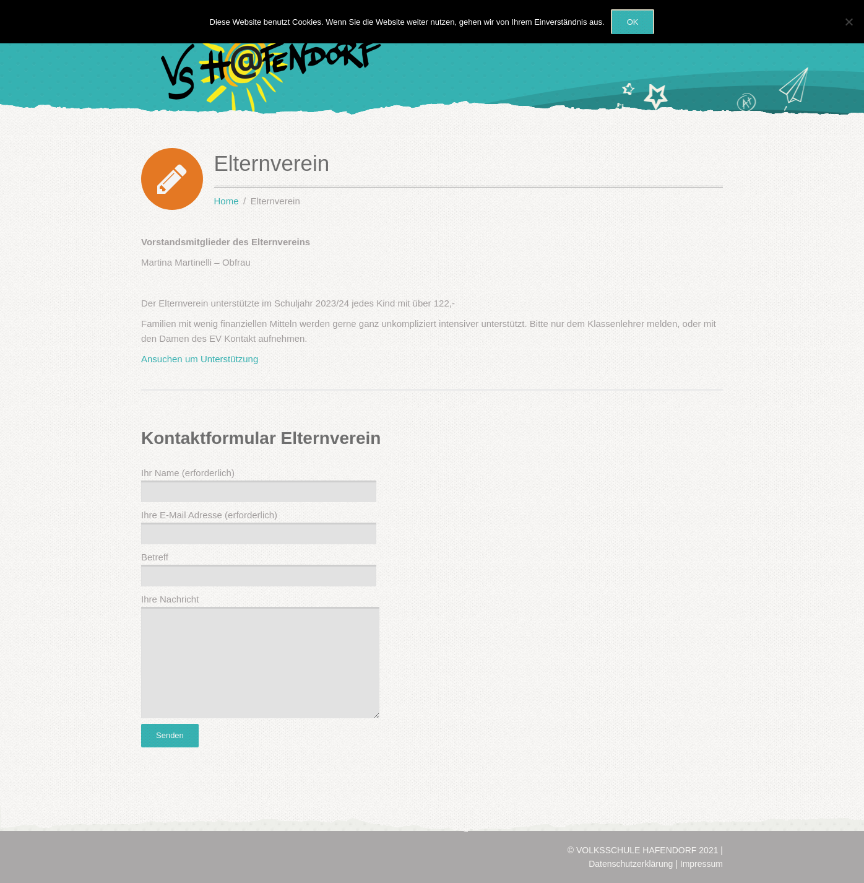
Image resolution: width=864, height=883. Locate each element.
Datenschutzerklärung (631, 864)
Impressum (701, 864)
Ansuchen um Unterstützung (199, 359)
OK (633, 22)
